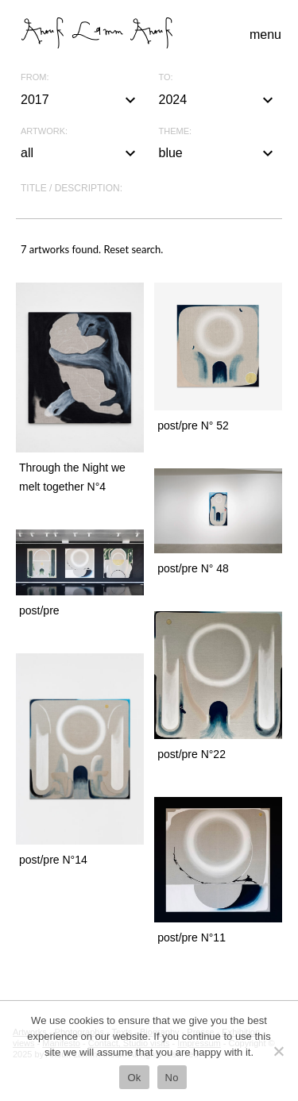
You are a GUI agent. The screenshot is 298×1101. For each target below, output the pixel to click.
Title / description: (71, 188)
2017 (80, 100)
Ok (134, 1078)
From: (34, 77)
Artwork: (44, 131)
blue (218, 153)
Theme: (175, 131)
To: (166, 77)
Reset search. (133, 249)
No (172, 1078)
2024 (218, 100)
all (80, 153)
